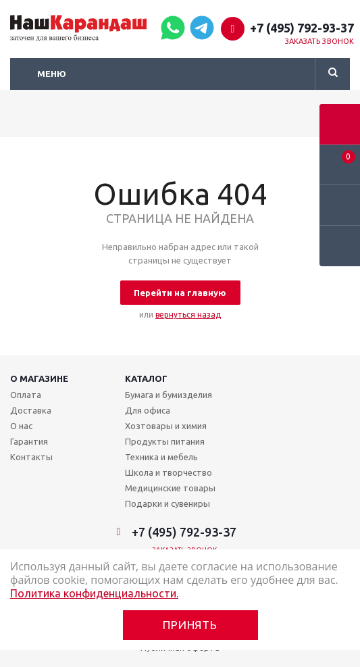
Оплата (25, 394)
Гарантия (29, 441)
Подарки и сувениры (167, 503)
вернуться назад (188, 314)
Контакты (31, 457)
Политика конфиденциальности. (94, 593)
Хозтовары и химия (166, 425)
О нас (21, 425)
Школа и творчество (168, 472)
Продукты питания (165, 441)
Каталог (146, 378)
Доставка (30, 410)
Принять (190, 624)
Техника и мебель (161, 457)
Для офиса (147, 410)
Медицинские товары (170, 488)
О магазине (39, 378)
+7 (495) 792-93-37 (302, 28)
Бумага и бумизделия (168, 394)
